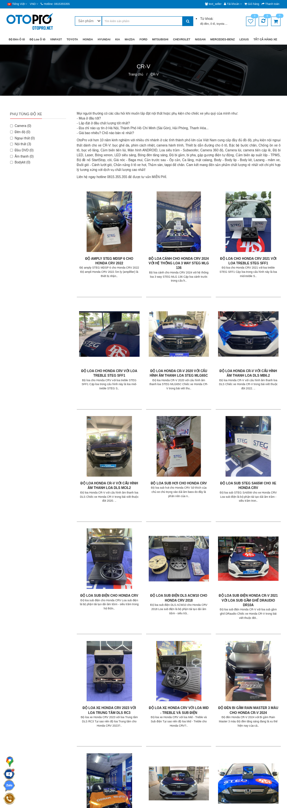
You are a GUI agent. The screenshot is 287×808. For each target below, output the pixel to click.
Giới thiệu (153, 722)
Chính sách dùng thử (114, 767)
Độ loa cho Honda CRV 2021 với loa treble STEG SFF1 (204, 245)
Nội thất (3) (20, 144)
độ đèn (204, 23)
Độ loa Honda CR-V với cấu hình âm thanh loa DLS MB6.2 (152, 339)
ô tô (213, 23)
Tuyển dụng (155, 740)
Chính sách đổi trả (112, 749)
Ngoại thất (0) (22, 138)
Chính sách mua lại (113, 758)
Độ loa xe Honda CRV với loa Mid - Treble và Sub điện (152, 528)
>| (156, 667)
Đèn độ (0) (20, 132)
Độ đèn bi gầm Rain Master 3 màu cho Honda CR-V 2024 (204, 528)
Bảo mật (105, 731)
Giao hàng (107, 722)
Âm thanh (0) (22, 156)
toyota (221, 23)
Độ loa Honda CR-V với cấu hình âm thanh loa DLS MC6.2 (204, 339)
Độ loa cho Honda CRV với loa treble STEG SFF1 (256, 245)
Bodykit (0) (20, 162)
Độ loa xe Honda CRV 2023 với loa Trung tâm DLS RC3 (100, 528)
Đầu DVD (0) (22, 150)
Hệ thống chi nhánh (160, 731)
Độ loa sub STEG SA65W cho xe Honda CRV (100, 434)
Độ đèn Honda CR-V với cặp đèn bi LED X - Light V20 (100, 622)
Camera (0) (20, 126)
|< (81, 667)
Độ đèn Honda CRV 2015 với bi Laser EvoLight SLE (256, 622)
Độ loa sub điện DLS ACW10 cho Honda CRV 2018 (204, 434)
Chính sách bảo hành (114, 740)
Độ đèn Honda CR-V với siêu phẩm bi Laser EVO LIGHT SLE (152, 622)
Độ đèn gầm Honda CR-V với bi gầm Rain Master (256, 528)
